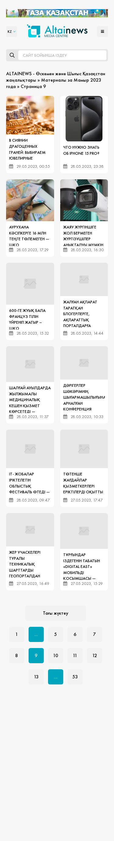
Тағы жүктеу (55, 613)
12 (94, 655)
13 (36, 677)
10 (55, 655)
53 (75, 677)
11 (75, 655)
